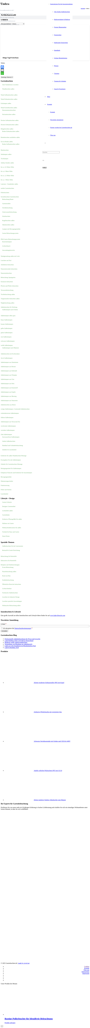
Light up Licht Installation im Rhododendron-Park (20, 646)
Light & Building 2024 (12, 647)
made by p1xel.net (24, 963)
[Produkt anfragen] (10, 1023)
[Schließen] (43, 160)
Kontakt (86, 968)
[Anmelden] (4, 631)
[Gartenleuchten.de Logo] (21, 14)
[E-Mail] (45, 626)
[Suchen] (51, 152)
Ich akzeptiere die (17, 628)
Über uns (86, 970)
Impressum (85, 973)
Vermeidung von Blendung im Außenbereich (18, 644)
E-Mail (3, 624)
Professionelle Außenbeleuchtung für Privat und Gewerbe (22, 639)
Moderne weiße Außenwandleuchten (16, 642)
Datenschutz (85, 972)
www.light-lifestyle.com (57, 615)
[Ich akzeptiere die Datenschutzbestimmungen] (1, 628)
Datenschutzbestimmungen (22, 628)
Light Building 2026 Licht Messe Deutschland (19, 640)
